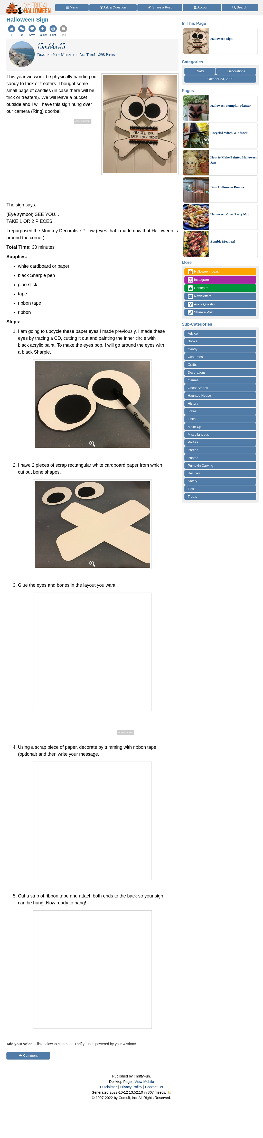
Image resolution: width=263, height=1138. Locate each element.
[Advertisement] (49, 161)
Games (193, 380)
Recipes (194, 473)
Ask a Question (202, 304)
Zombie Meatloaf (222, 241)
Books (192, 341)
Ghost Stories (198, 388)
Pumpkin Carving (200, 465)
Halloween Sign (221, 39)
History (193, 403)
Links (191, 419)
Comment (28, 1055)
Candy (193, 349)
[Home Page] (28, 3)
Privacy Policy (131, 1087)
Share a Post (200, 312)
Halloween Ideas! (204, 271)
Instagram (198, 280)
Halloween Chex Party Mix (229, 214)
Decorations (236, 71)
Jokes (192, 411)
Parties (193, 442)
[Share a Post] (159, 7)
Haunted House (199, 395)
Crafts (199, 71)
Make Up (194, 427)
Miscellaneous (198, 434)
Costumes (195, 357)
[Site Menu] (72, 7)
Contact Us (154, 1087)
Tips (191, 489)
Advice (193, 333)
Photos (193, 458)
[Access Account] (202, 7)
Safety (192, 481)
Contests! (198, 288)
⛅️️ (169, 1092)
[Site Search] (240, 7)
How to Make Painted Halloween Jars (233, 159)
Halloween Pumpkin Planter (230, 105)
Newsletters (200, 296)
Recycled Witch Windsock (229, 133)
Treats (192, 496)
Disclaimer (108, 1087)
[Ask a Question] (113, 7)
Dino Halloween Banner (227, 187)
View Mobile (144, 1082)
